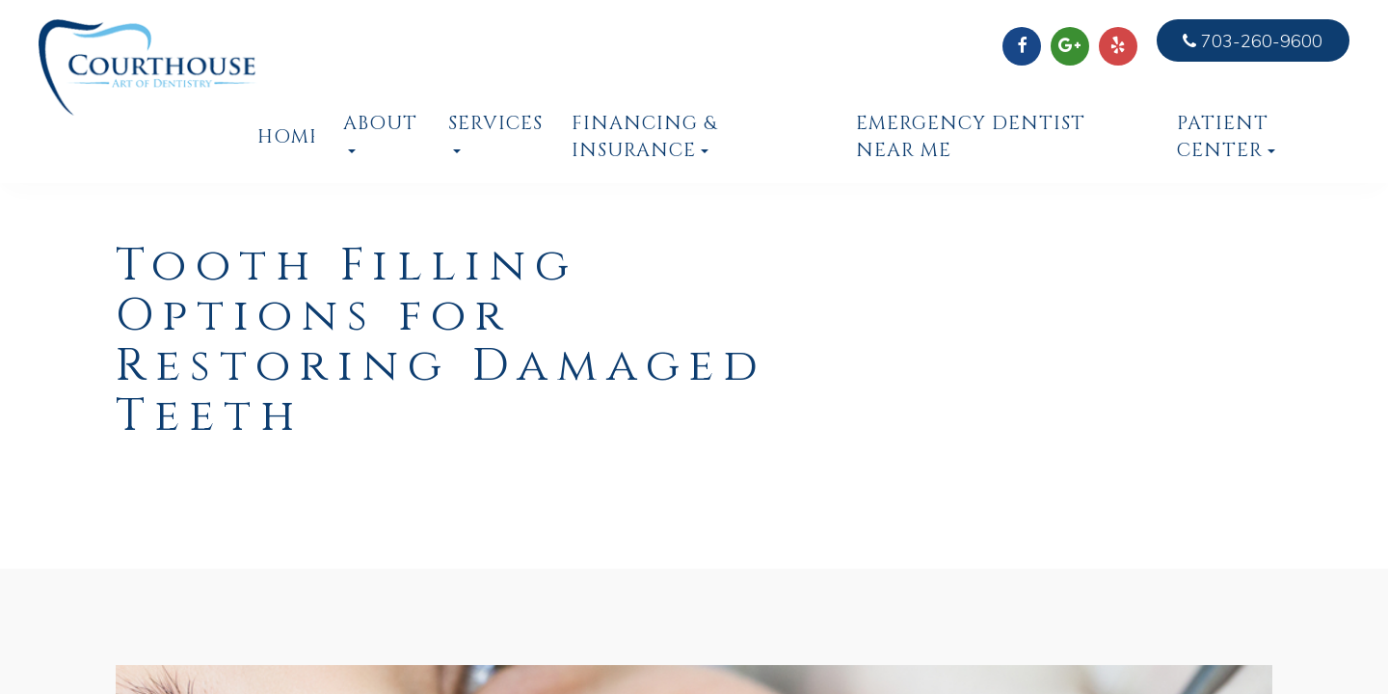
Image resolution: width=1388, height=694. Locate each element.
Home (285, 136)
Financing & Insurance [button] (644, 137)
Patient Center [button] (1226, 137)
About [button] (380, 132)
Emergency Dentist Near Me (970, 137)
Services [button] (495, 132)
